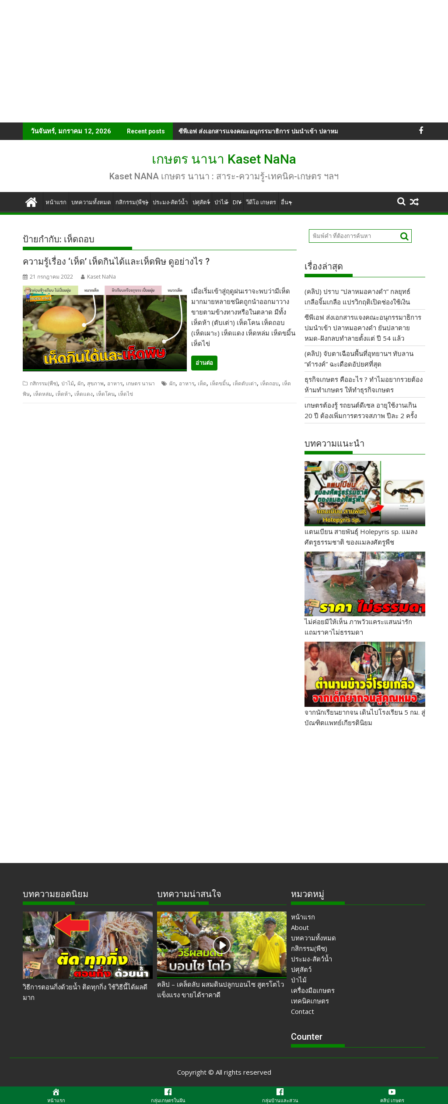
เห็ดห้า (63, 394)
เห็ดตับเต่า (245, 383)
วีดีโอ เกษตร (261, 202)
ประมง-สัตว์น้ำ (170, 202)
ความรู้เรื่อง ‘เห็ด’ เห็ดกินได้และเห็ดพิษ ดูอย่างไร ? (116, 261)
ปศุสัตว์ (201, 202)
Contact (302, 1011)
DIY (237, 202)
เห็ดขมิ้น (219, 383)
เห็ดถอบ (269, 383)
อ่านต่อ (204, 363)
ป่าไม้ (221, 202)
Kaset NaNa (98, 276)
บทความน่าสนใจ (189, 894)
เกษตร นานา (140, 383)
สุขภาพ (95, 383)
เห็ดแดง (83, 394)
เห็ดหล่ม (42, 394)
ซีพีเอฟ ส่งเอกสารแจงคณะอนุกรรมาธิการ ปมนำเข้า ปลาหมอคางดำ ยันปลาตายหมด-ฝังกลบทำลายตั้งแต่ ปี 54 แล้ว (362, 327)
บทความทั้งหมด (91, 202)
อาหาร (114, 383)
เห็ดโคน (105, 394)
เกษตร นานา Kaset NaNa (224, 159)
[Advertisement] (224, 61)
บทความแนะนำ (334, 443)
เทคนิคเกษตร (310, 1000)
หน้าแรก (56, 202)
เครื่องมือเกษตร (313, 990)
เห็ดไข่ (125, 394)
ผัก (80, 383)
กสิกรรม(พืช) (132, 202)
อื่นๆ (286, 202)
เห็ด (202, 383)
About (300, 927)
